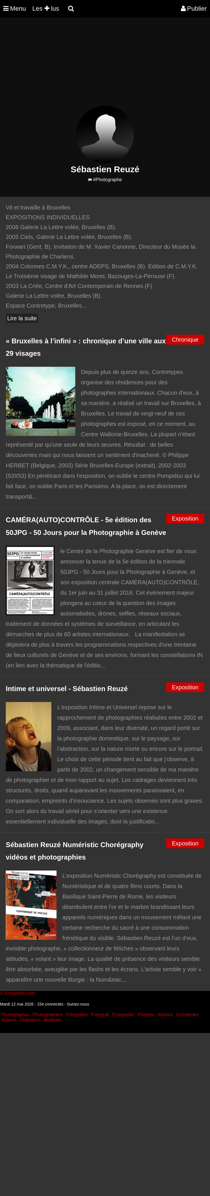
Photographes (15, 1014)
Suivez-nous (78, 1004)
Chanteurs (30, 1019)
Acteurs (8, 1019)
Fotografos (77, 1014)
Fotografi (100, 1014)
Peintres (146, 1014)
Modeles (52, 1019)
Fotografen (123, 1014)
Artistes (165, 1014)
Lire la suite (22, 318)
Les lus (45, 8)
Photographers (48, 1014)
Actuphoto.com (19, 993)
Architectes (187, 1014)
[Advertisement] (105, 65)
